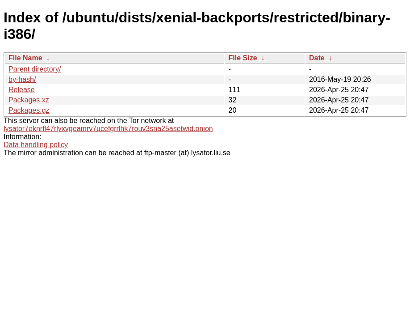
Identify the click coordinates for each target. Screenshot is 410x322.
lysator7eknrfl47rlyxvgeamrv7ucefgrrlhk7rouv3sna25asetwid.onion (108, 128)
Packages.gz (29, 110)
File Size (243, 58)
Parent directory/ (34, 69)
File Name (25, 58)
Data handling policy (36, 144)
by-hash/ (22, 79)
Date (317, 58)
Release (21, 89)
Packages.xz (28, 100)
